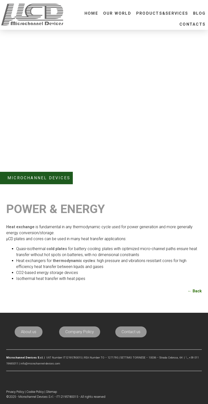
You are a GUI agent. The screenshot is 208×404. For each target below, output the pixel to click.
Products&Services (162, 13)
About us (28, 331)
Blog (199, 13)
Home (91, 13)
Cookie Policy (35, 392)
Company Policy (79, 331)
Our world (117, 13)
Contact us (131, 331)
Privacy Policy (15, 392)
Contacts (192, 24)
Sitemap (51, 392)
